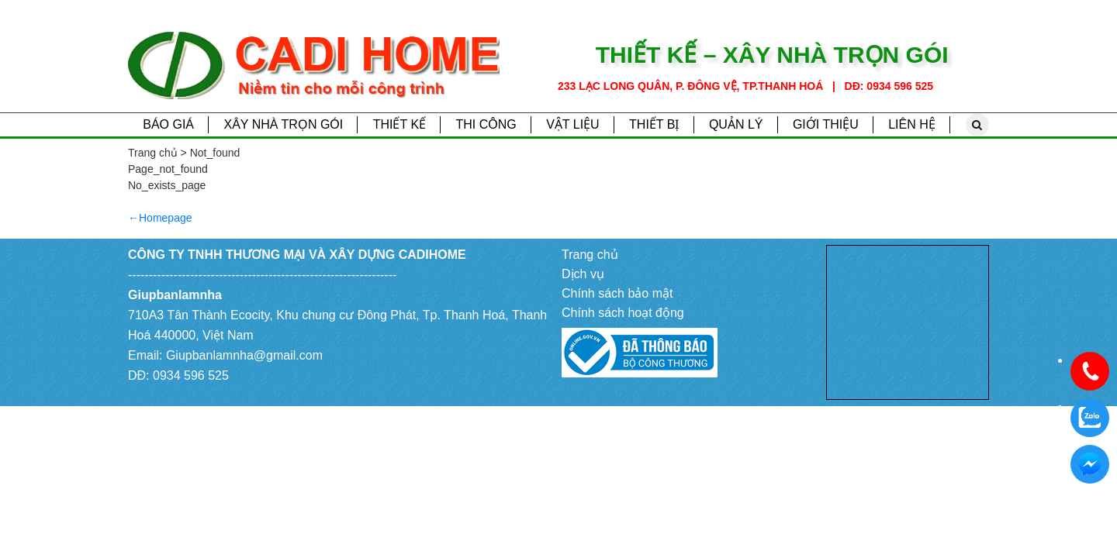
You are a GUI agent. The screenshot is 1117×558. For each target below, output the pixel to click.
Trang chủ (590, 254)
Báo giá (168, 124)
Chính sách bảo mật (617, 293)
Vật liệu (573, 124)
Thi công (485, 124)
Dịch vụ (583, 274)
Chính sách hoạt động (623, 312)
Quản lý (736, 124)
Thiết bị (654, 124)
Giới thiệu (826, 124)
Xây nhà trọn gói (283, 124)
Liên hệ (911, 124)
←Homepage (160, 218)
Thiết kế (399, 124)
